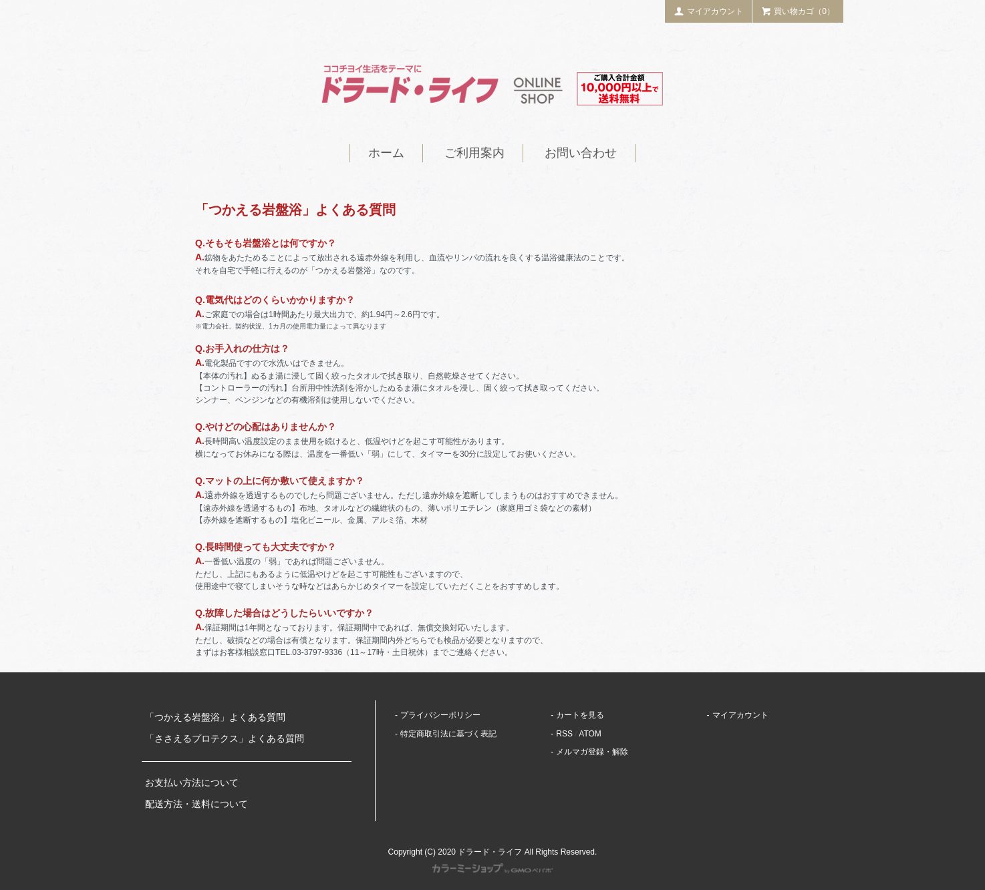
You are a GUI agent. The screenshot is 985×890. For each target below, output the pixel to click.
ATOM (590, 733)
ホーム (386, 153)
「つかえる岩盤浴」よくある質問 (215, 717)
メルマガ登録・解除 (592, 751)
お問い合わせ (581, 153)
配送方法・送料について (196, 804)
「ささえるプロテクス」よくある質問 (224, 738)
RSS (564, 733)
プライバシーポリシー (440, 715)
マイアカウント (708, 11)
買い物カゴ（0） (798, 11)
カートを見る (580, 715)
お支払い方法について (192, 782)
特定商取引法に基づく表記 (448, 733)
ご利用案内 (474, 153)
